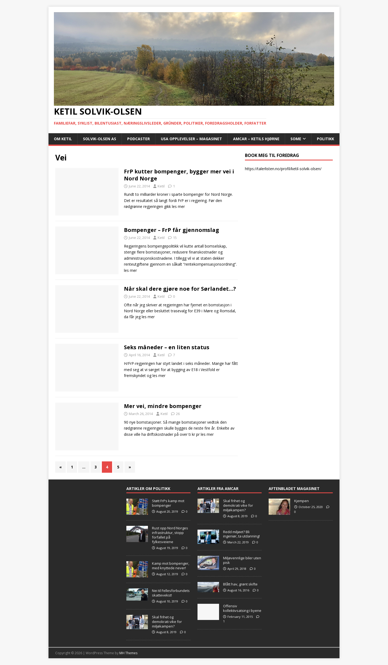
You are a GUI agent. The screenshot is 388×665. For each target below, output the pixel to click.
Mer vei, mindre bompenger (163, 406)
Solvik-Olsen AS (99, 138)
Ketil (161, 186)
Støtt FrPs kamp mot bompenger (168, 503)
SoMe (295, 138)
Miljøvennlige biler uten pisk (242, 560)
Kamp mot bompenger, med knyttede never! (170, 565)
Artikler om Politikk (148, 488)
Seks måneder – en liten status (166, 347)
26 (178, 413)
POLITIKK (325, 138)
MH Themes (128, 653)
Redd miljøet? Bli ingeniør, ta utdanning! (241, 534)
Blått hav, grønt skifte (240, 584)
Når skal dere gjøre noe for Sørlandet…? (180, 288)
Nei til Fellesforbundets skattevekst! (171, 593)
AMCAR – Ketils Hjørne (256, 138)
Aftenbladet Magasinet (294, 488)
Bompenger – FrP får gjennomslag (171, 230)
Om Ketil (63, 138)
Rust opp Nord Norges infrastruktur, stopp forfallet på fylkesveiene (170, 535)
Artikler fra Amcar (218, 488)
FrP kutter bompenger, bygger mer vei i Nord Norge (179, 175)
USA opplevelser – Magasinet (191, 138)
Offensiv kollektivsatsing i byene (242, 608)
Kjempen (301, 500)
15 (175, 237)
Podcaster (138, 138)
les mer (178, 206)
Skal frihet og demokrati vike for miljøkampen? (167, 622)
